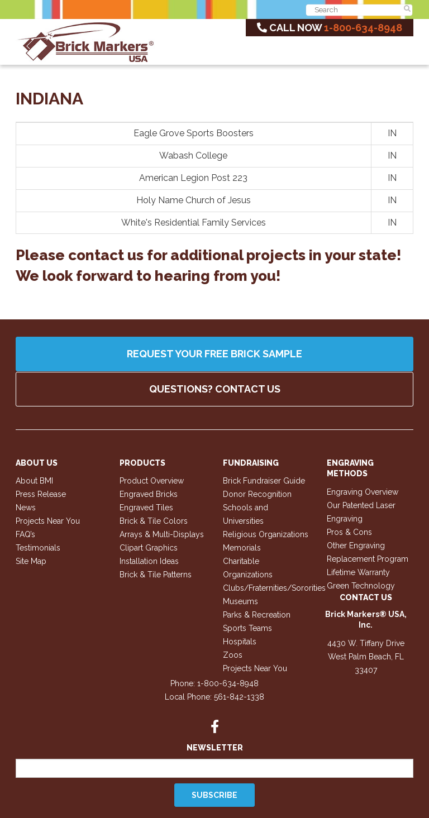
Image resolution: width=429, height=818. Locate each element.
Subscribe (214, 795)
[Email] (214, 768)
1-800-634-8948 (363, 28)
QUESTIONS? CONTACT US (214, 389)
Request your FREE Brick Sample (214, 354)
